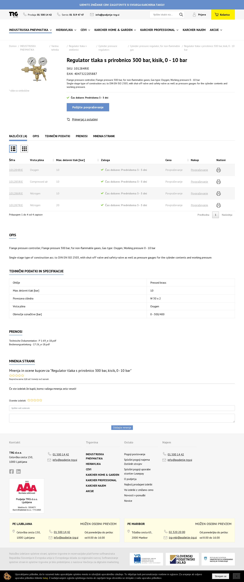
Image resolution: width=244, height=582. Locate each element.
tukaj (45, 578)
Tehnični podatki (57, 136)
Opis (36, 136)
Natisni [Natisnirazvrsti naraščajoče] (221, 160)
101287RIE (16, 205)
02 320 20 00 (177, 532)
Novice (128, 500)
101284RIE (16, 170)
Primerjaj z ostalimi (85, 119)
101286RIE (16, 193)
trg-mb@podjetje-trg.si (183, 537)
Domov (13, 46)
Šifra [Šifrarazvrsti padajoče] (12, 160)
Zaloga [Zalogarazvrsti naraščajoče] (105, 160)
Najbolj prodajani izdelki (138, 484)
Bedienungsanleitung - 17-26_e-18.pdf (29, 344)
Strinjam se (220, 576)
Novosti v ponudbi (134, 495)
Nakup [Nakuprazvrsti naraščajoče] (195, 160)
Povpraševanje (199, 170)
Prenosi (82, 136)
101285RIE (16, 181)
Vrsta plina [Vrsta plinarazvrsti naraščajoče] (37, 160)
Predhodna (203, 214)
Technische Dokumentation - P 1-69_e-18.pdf (32, 340)
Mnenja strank (104, 136)
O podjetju (130, 479)
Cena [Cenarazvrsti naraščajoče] (168, 160)
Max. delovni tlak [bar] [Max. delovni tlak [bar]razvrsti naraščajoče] (70, 160)
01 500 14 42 (61, 454)
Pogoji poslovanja (134, 454)
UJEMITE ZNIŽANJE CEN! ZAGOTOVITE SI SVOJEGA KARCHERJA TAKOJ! (122, 4)
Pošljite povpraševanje (88, 107)
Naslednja (227, 214)
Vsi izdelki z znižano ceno (138, 490)
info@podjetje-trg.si (107, 14)
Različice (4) (18, 136)
